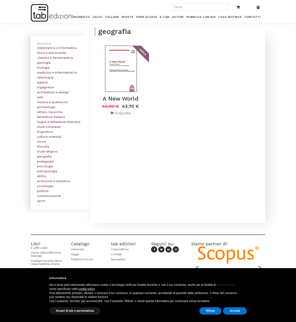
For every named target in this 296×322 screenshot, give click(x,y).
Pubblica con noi (82, 259)
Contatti (116, 254)
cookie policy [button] (87, 289)
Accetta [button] (235, 310)
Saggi (75, 254)
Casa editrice (120, 249)
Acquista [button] (120, 113)
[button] (244, 278)
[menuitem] (81, 18)
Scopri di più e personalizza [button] (75, 310)
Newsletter (118, 259)
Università (77, 249)
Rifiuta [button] (210, 310)
